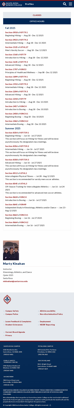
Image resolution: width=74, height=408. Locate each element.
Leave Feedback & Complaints (18, 321)
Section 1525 (11, 47)
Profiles (29, 4)
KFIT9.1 (24, 32)
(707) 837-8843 (8, 370)
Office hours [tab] (37, 21)
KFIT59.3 (24, 159)
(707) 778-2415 (43, 354)
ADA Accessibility (47, 311)
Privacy (8, 335)
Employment (45, 321)
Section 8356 (11, 146)
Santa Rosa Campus (12, 346)
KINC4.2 (24, 121)
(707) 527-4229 (43, 369)
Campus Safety (12, 311)
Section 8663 (11, 215)
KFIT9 (23, 54)
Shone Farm (8, 376)
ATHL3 (23, 183)
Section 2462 (11, 121)
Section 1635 (11, 62)
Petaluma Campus (45, 346)
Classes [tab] (37, 15)
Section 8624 (11, 197)
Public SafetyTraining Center (11, 361)
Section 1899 (11, 76)
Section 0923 (11, 39)
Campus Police (11, 314)
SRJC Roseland (44, 360)
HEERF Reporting (47, 325)
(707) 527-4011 (8, 354)
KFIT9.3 (24, 62)
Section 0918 (11, 32)
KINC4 (23, 106)
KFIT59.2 (24, 146)
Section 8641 (11, 204)
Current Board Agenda (15, 332)
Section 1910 (11, 84)
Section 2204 (11, 91)
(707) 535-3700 (8, 385)
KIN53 (23, 69)
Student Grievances (14, 325)
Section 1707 (11, 69)
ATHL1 (23, 173)
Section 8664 (11, 222)
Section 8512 (11, 173)
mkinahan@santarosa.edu (15, 281)
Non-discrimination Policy (51, 314)
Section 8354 (11, 132)
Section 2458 (11, 113)
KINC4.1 (24, 113)
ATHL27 (24, 47)
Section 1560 (11, 54)
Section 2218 (11, 99)
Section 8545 (11, 183)
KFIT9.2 (24, 39)
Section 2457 (11, 106)
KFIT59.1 (24, 132)
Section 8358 (11, 159)
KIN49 (23, 204)
